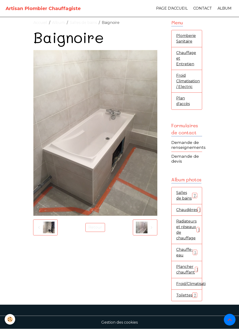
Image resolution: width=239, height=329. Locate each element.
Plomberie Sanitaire (186, 38)
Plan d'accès (183, 101)
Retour (95, 227)
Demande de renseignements (188, 145)
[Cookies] (10, 319)
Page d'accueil (172, 8)
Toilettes (186, 295)
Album (225, 8)
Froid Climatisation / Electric (188, 81)
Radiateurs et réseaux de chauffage (188, 229)
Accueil (40, 22)
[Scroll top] (229, 319)
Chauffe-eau (186, 252)
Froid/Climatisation (189, 283)
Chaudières (189, 209)
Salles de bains (83, 22)
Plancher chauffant (188, 269)
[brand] (43, 8)
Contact (202, 8)
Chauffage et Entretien (186, 58)
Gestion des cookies (119, 322)
